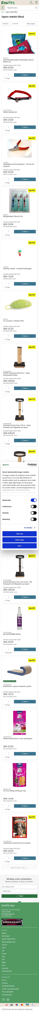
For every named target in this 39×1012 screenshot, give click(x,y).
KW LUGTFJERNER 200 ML (12, 634)
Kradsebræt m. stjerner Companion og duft (17, 686)
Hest (3, 965)
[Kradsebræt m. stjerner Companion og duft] (19, 671)
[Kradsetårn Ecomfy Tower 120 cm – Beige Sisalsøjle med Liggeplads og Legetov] (19, 409)
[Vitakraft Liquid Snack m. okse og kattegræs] (19, 723)
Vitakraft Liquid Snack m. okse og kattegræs (17, 738)
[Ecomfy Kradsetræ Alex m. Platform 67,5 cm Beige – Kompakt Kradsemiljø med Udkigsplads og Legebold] (19, 462)
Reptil (4, 962)
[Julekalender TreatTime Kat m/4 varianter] (19, 827)
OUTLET (4, 945)
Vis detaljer (28, 527)
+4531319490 (6, 912)
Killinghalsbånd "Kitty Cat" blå (13, 216)
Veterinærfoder (7, 971)
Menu (2, 7)
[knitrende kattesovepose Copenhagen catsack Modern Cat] (19, 44)
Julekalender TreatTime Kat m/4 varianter (17, 843)
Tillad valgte (19, 540)
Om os (4, 980)
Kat (2, 12)
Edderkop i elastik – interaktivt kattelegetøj (17, 268)
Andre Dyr (5, 968)
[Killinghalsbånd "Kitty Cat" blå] (19, 201)
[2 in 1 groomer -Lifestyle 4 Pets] (19, 305)
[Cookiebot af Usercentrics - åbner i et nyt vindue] (28, 464)
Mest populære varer (8, 942)
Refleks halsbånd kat (10, 112)
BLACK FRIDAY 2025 (8, 939)
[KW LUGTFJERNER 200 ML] (19, 618)
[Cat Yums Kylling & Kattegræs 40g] (19, 775)
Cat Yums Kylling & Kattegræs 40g (14, 791)
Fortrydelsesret (7, 995)
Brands (4, 933)
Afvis (19, 546)
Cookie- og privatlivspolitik (10, 989)
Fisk (3, 959)
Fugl (3, 956)
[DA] (8, 2)
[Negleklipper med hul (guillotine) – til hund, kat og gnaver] (19, 148)
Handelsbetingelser (8, 986)
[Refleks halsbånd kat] (19, 96)
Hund (3, 948)
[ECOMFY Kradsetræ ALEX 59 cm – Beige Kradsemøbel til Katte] (19, 357)
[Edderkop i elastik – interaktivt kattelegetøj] (19, 253)
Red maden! (6, 936)
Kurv (36, 2)
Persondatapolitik (7, 992)
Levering (4, 983)
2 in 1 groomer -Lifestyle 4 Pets (13, 321)
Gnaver (4, 953)
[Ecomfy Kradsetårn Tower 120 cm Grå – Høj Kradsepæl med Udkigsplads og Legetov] (19, 566)
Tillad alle (19, 534)
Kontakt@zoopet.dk (8, 914)
